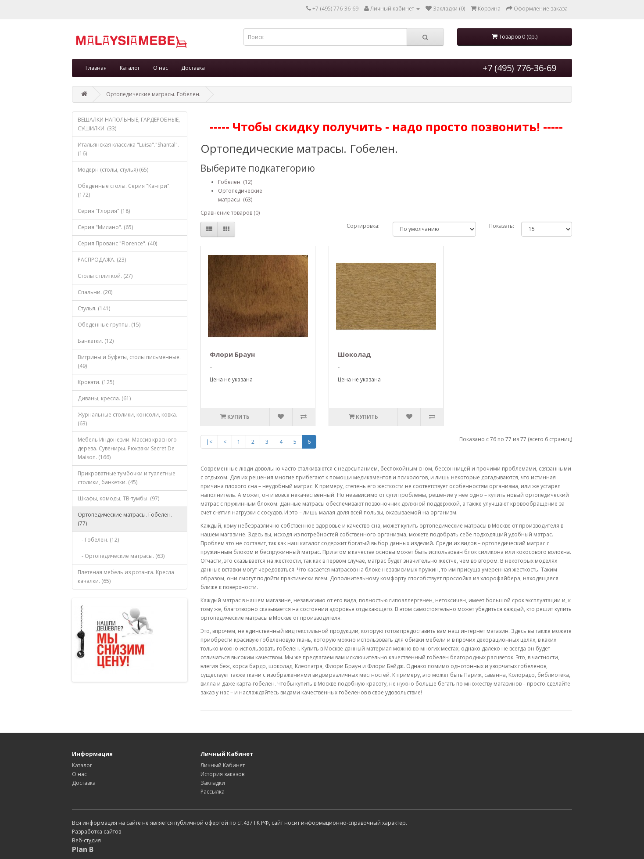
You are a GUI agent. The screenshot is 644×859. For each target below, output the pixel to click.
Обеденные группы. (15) (109, 324)
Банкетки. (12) (96, 341)
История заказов (222, 774)
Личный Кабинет (222, 765)
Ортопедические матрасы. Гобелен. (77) (125, 519)
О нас (160, 68)
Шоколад (354, 354)
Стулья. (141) (94, 308)
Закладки (212, 783)
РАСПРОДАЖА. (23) (102, 259)
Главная (96, 68)
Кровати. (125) (96, 382)
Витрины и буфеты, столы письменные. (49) (129, 361)
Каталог (130, 68)
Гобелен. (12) (235, 182)
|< (209, 442)
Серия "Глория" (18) (104, 211)
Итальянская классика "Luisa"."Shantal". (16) (128, 149)
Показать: (498, 226)
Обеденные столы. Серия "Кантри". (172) (124, 190)
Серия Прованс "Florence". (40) (117, 243)
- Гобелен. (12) (98, 539)
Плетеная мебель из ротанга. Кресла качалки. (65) (126, 576)
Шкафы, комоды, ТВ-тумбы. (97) (118, 498)
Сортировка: (363, 226)
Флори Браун (232, 354)
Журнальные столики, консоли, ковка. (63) (127, 419)
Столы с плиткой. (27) (105, 276)
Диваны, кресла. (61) (104, 398)
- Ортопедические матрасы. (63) (121, 556)
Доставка (193, 68)
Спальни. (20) (95, 292)
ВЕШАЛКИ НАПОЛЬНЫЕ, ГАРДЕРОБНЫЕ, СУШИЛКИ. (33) (129, 124)
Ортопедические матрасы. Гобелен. (153, 94)
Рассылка (212, 791)
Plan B (82, 849)
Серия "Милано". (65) (105, 227)
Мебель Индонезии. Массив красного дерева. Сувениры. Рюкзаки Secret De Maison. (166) (127, 448)
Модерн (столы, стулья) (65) (113, 169)
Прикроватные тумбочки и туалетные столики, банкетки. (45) (126, 478)
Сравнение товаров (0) (230, 212)
